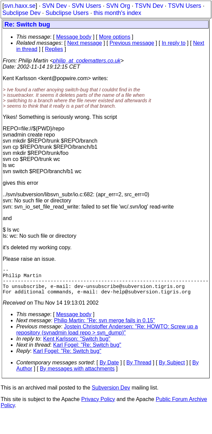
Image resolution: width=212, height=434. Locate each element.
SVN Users (86, 5)
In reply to (174, 43)
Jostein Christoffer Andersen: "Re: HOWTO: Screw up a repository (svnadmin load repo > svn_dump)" (107, 336)
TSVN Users (184, 5)
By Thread (139, 369)
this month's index (117, 13)
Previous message (132, 43)
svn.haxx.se (20, 5)
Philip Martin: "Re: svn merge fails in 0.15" (104, 327)
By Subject (172, 369)
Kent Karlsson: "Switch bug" (76, 345)
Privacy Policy (98, 406)
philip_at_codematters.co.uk (86, 61)
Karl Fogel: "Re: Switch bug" (87, 352)
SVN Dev (54, 5)
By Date (109, 369)
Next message (84, 43)
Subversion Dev (111, 394)
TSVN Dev (149, 5)
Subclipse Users (67, 13)
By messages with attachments (77, 375)
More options (115, 37)
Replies (54, 49)
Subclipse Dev (21, 13)
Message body (73, 37)
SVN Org (118, 5)
